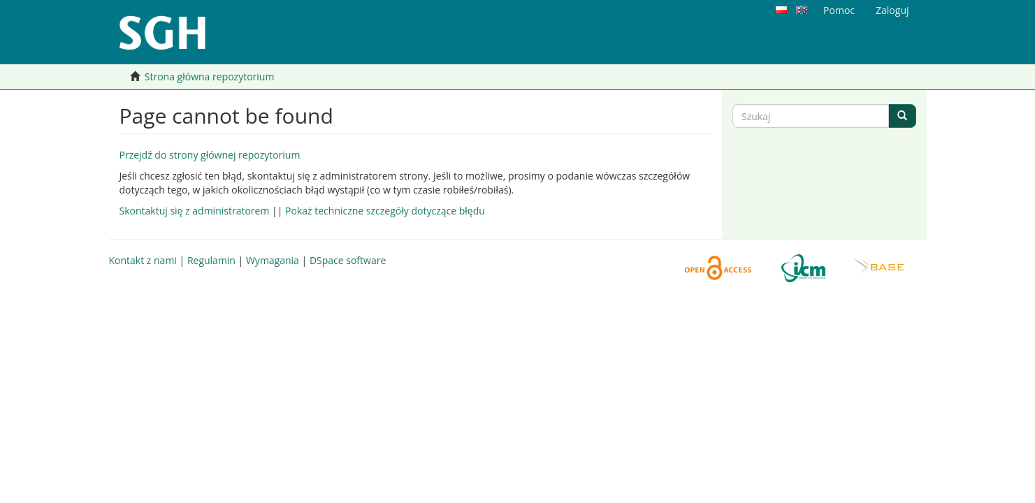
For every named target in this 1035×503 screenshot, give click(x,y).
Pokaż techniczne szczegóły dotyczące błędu (385, 210)
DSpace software (348, 260)
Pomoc (839, 10)
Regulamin (211, 260)
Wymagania (272, 260)
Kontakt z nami (143, 260)
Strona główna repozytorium (210, 76)
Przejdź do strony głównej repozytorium (210, 154)
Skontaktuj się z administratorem (195, 210)
